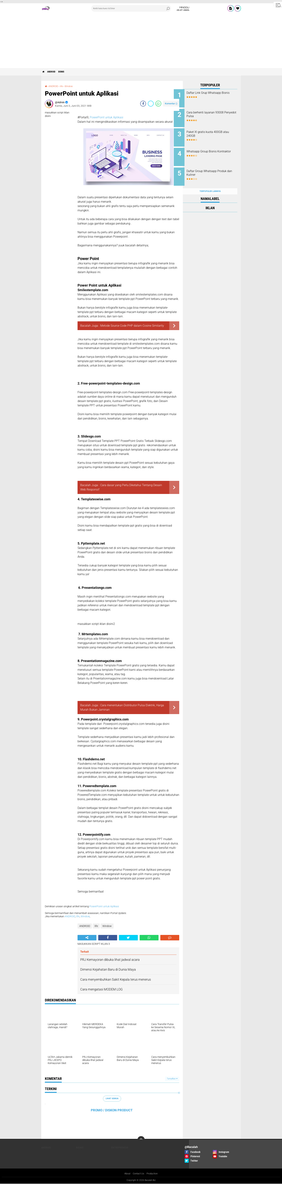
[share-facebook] (143, 104)
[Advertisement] (141, 40)
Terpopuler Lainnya (210, 184)
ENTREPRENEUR (119, 1147)
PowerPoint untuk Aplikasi (106, 117)
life (63, 86)
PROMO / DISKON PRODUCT (112, 1110)
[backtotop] (141, 1139)
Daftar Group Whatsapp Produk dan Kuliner (211, 168)
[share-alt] (87, 937)
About (126, 1173)
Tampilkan (172, 1078)
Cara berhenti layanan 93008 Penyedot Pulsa (214, 113)
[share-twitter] (151, 104)
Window (71, 86)
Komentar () (171, 103)
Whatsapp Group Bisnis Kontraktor (211, 149)
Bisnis (67, 71)
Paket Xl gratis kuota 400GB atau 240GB (214, 131)
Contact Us (138, 1173)
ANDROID (54, 71)
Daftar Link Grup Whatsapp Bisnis (213, 94)
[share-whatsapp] (158, 104)
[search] (131, 8)
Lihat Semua (112, 1098)
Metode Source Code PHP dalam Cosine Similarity (132, 325)
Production (153, 1173)
